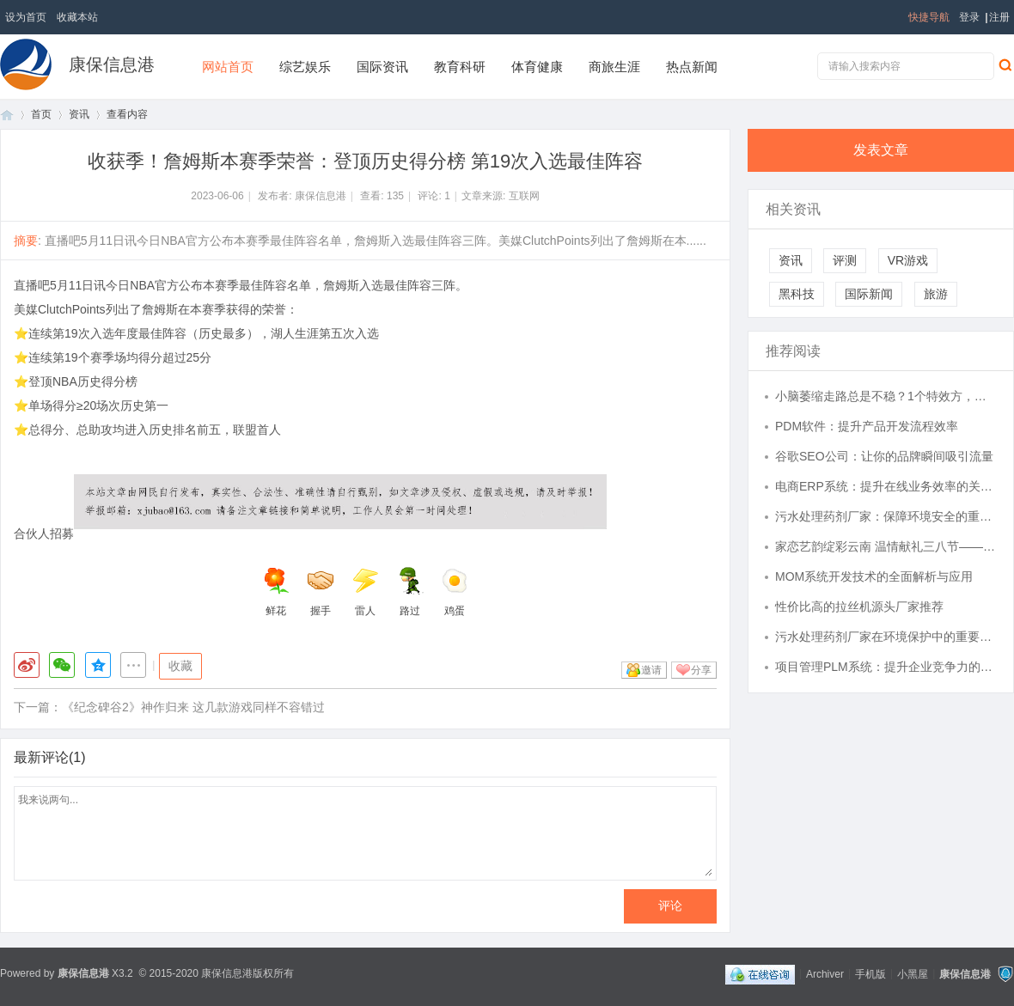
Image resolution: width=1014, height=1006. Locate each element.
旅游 (936, 294)
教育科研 (460, 66)
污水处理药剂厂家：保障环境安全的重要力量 (886, 516)
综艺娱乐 (305, 66)
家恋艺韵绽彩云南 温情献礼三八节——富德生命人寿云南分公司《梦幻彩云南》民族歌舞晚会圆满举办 (886, 546)
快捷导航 (929, 17)
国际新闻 (869, 294)
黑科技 (797, 294)
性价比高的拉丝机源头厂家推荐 (859, 606)
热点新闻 (692, 66)
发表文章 (880, 150)
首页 (7, 114)
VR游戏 (908, 260)
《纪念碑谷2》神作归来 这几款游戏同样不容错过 (193, 707)
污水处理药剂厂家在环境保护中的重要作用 (886, 636)
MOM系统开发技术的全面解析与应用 (874, 576)
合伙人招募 (44, 533)
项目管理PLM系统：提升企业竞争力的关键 (886, 667)
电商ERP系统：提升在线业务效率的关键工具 (886, 486)
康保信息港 (112, 64)
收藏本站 (77, 17)
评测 (845, 260)
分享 (701, 670)
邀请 (651, 670)
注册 (999, 17)
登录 (969, 17)
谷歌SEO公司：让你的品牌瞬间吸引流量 (884, 456)
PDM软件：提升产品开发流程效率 (866, 426)
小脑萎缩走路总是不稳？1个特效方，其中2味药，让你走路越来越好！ (886, 396)
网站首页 (228, 66)
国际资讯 (382, 66)
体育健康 (537, 66)
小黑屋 (912, 973)
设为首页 (25, 17)
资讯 (79, 114)
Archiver (825, 973)
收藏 (180, 666)
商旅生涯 (614, 66)
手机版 (870, 973)
